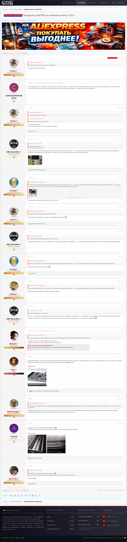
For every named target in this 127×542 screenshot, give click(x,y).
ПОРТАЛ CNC (69, 3)
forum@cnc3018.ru (109, 521)
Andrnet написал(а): (34, 470)
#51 (122, 206)
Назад (5, 53)
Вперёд (25, 53)
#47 (122, 82)
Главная (121, 537)
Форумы (82, 3)
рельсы (34, 20)
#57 (122, 356)
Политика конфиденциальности (103, 537)
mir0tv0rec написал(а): (35, 62)
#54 (122, 281)
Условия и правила (88, 537)
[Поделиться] (119, 58)
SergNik (6, 20)
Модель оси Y (70, 362)
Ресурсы (105, 3)
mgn (29, 20)
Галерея (93, 3)
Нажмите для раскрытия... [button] (75, 197)
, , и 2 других (45, 391)
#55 (122, 306)
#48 (122, 108)
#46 (122, 58)
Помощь (115, 537)
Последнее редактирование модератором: (48, 82)
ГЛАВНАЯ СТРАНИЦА (110, 525)
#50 (122, 177)
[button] (74, 3)
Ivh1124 (72, 529)
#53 (122, 256)
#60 (122, 465)
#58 (122, 398)
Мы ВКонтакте (108, 516)
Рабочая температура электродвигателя (41, 345)
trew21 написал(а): (34, 143)
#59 (122, 423)
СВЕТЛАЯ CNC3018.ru (8, 537)
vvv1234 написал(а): (34, 236)
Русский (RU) (20, 537)
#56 (122, 330)
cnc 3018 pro (23, 20)
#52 (122, 231)
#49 (122, 139)
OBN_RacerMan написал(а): (36, 182)
